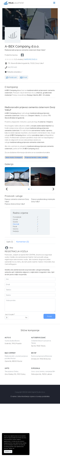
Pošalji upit (11, 77)
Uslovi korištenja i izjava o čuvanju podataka (33, 396)
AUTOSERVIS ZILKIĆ (38, 338)
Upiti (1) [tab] (9, 241)
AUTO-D (8, 338)
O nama (13, 396)
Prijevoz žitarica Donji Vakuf (15, 204)
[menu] (54, 3)
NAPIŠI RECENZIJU (30, 59)
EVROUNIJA (35, 368)
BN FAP (33, 353)
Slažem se (8, 451)
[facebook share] (22, 55)
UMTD (7, 368)
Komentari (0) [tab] (22, 241)
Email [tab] (23, 77)
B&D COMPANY (10, 353)
